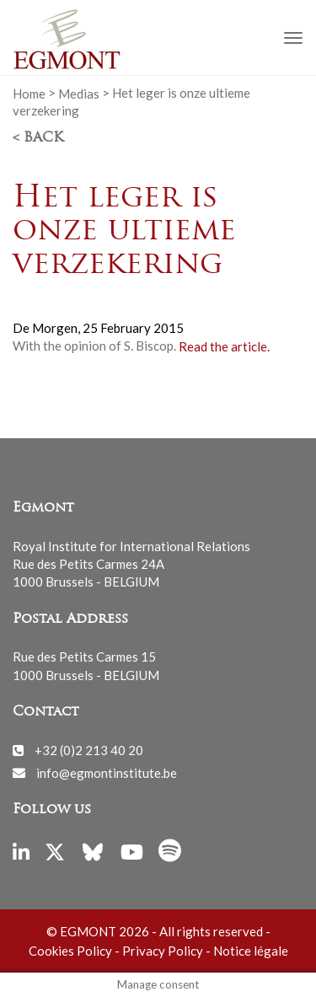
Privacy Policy (162, 950)
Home (29, 92)
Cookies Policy (70, 950)
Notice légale (250, 950)
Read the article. (224, 345)
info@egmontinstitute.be (106, 772)
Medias (78, 92)
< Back (38, 138)
